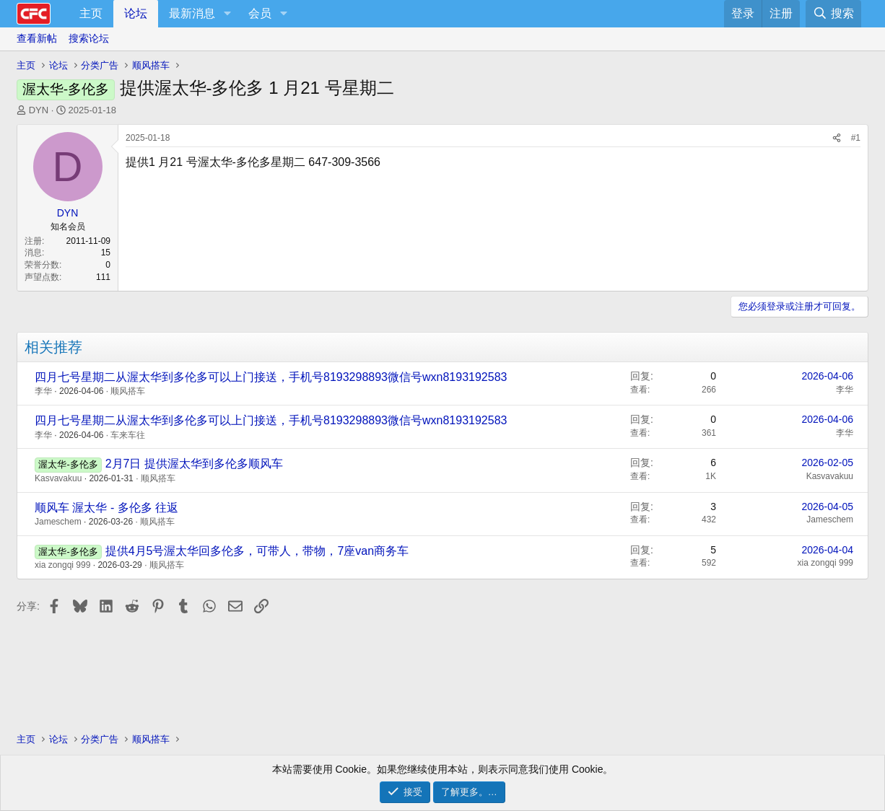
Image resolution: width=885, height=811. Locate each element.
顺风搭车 (127, 391)
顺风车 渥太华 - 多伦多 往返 (106, 507)
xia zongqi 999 (62, 565)
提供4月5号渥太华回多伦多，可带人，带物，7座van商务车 (257, 551)
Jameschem (58, 522)
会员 (259, 13)
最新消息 (192, 13)
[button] (227, 13)
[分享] (836, 138)
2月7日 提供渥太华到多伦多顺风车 (194, 463)
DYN (38, 110)
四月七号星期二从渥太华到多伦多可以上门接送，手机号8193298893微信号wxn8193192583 (271, 377)
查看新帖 (37, 38)
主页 (91, 13)
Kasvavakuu (58, 478)
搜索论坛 (89, 38)
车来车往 (127, 435)
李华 (43, 391)
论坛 (135, 13)
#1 (855, 138)
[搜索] (833, 13)
